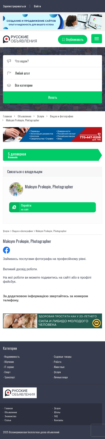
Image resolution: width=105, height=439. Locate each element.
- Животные (59, 366)
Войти (37, 6)
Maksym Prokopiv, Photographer (51, 231)
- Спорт (7, 372)
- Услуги (57, 372)
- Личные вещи (60, 377)
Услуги (6, 231)
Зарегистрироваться (14, 6)
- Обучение (8, 361)
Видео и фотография (22, 231)
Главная (9, 408)
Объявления (11, 412)
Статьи (8, 420)
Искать (52, 97)
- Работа (57, 361)
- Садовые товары (62, 356)
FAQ (56, 416)
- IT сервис (8, 366)
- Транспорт (9, 377)
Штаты (57, 412)
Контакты (58, 420)
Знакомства (10, 416)
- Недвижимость (11, 356)
